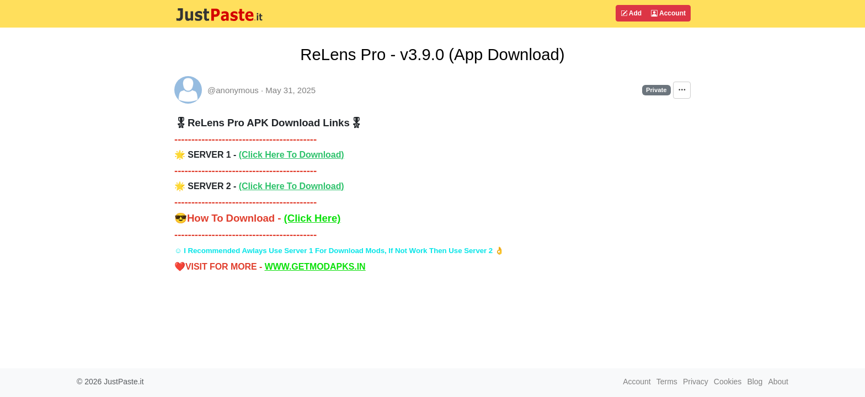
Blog (754, 381)
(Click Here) (312, 218)
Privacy (695, 381)
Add (631, 13)
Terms (666, 381)
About (778, 381)
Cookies (728, 381)
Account (668, 13)
